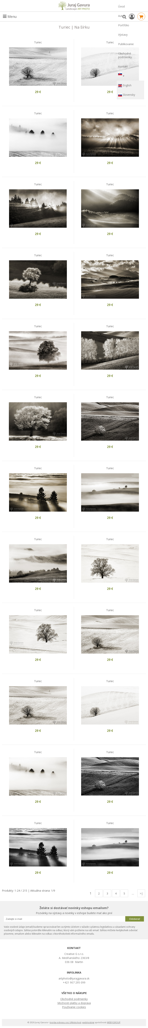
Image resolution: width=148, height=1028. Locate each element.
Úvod (121, 6)
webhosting (88, 1022)
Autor (121, 16)
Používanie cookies (74, 1007)
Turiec (38, 42)
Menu (10, 16)
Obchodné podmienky (125, 55)
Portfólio (123, 25)
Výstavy (123, 34)
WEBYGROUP (113, 1022)
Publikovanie (126, 44)
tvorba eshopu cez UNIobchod (65, 1022)
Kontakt (123, 66)
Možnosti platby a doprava (74, 1003)
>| (141, 893)
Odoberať (134, 919)
